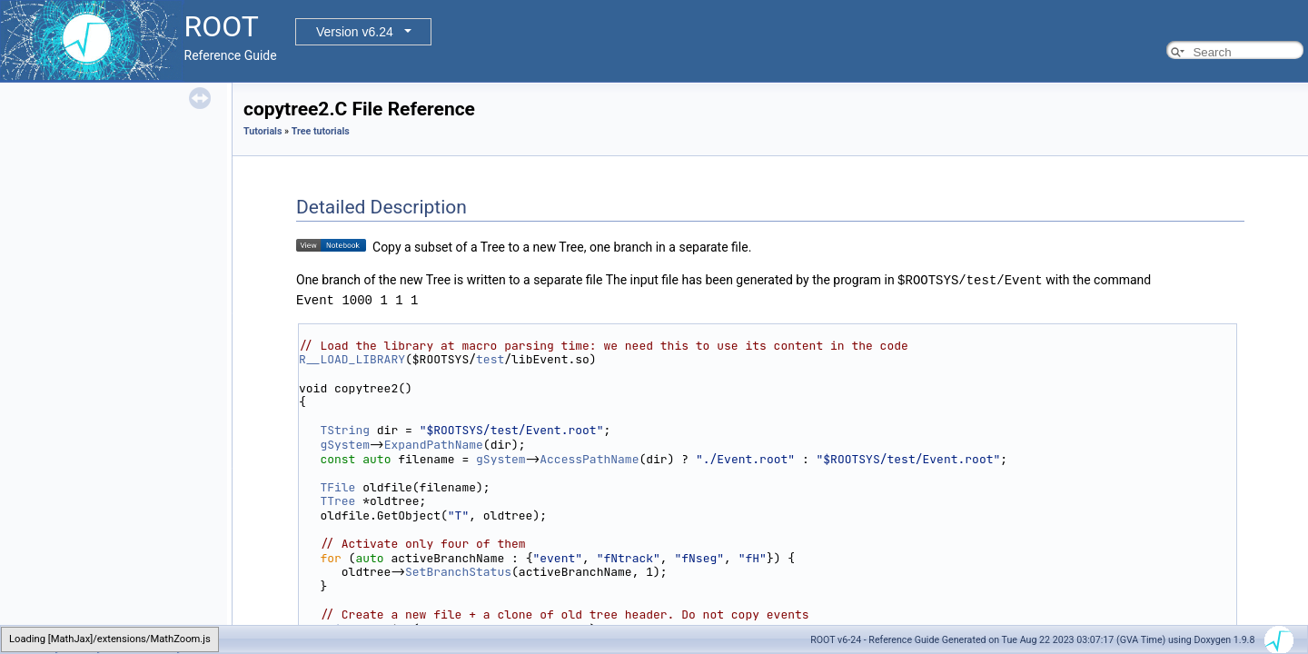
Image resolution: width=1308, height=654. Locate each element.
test (490, 358)
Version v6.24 (354, 32)
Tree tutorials (321, 131)
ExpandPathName (433, 443)
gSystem (345, 443)
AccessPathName (589, 458)
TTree (337, 500)
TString (345, 429)
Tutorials (262, 131)
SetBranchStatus (458, 571)
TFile (337, 486)
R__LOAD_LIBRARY (352, 358)
